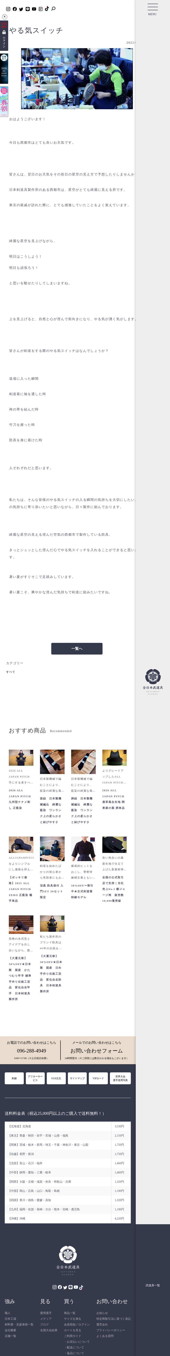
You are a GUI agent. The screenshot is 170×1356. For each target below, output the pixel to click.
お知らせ (102, 1313)
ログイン (84, 1324)
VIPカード (98, 1078)
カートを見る (72, 1330)
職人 (7, 1313)
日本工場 (10, 1318)
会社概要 (10, 1330)
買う (69, 1301)
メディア (46, 1318)
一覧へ (76, 649)
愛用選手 (46, 1313)
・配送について (74, 1347)
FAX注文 (56, 1078)
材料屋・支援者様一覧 (19, 1324)
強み (10, 1301)
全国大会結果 (48, 1330)
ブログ (44, 1324)
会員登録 (69, 1324)
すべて (10, 671)
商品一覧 (69, 1313)
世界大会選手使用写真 (120, 1078)
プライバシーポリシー (110, 1330)
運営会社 (102, 1324)
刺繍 (14, 1078)
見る (45, 1301)
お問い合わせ (112, 1301)
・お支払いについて (77, 1341)
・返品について (74, 1353)
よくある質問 (105, 1336)
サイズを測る (72, 1318)
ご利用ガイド (72, 1336)
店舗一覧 (10, 1336)
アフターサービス (35, 1078)
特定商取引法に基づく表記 (113, 1318)
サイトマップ (77, 1078)
